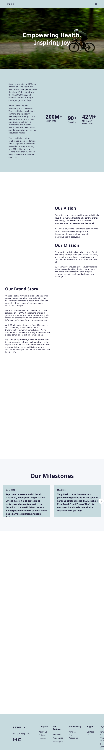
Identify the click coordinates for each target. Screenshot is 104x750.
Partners (72, 731)
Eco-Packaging (73, 736)
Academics (58, 738)
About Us (43, 731)
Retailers (57, 734)
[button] (96, 4)
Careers (42, 738)
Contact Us (90, 733)
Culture (42, 735)
